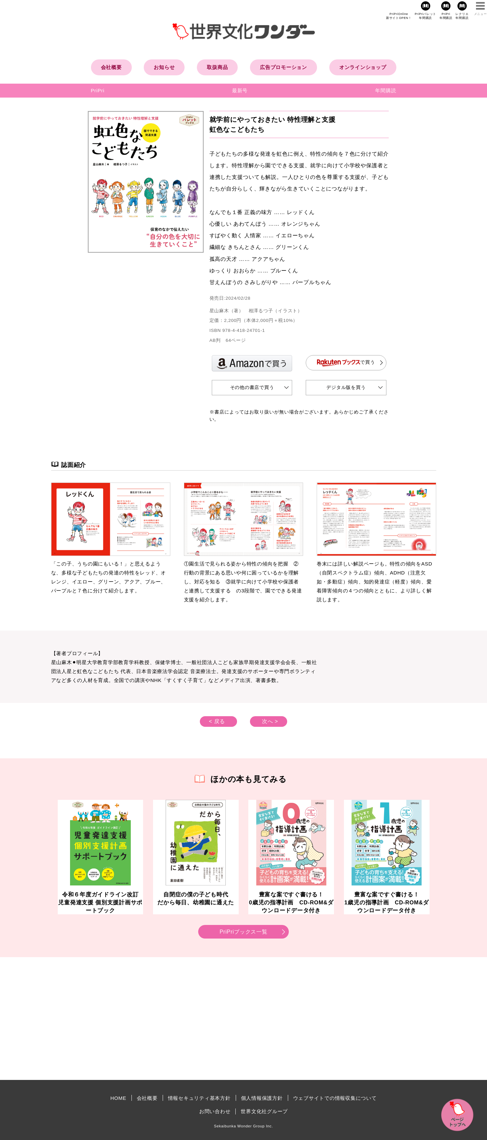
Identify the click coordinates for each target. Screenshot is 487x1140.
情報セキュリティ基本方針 (199, 1098)
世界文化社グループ (264, 1111)
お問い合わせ (215, 1111)
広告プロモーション (283, 67)
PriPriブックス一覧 (243, 932)
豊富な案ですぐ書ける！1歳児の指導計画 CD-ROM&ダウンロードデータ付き (386, 902)
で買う (346, 362)
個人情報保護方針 (262, 1098)
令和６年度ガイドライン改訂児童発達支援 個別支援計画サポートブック (100, 902)
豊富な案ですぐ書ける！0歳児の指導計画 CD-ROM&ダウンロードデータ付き (291, 902)
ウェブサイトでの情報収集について (335, 1098)
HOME (118, 1098)
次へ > (270, 721)
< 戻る (217, 721)
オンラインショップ (362, 67)
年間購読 (385, 90)
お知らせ (164, 67)
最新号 (240, 90)
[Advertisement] (187, 1018)
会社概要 (111, 67)
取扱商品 (217, 67)
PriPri (98, 90)
